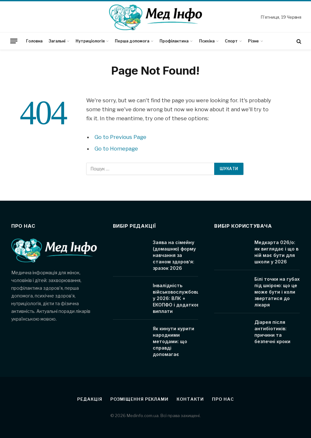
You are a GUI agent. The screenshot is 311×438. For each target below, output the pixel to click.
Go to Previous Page (120, 137)
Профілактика (174, 41)
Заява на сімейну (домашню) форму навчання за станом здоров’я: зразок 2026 (174, 255)
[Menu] (13, 41)
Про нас (222, 399)
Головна (34, 41)
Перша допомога (132, 41)
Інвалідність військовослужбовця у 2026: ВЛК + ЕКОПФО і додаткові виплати (177, 298)
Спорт (231, 41)
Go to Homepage (116, 148)
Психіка (207, 41)
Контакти (190, 399)
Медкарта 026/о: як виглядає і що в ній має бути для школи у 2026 (276, 252)
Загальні (57, 41)
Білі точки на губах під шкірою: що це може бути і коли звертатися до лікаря (277, 291)
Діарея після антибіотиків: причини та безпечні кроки (272, 331)
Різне (253, 41)
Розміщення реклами (139, 399)
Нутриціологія (90, 41)
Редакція (89, 399)
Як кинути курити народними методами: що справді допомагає (173, 341)
